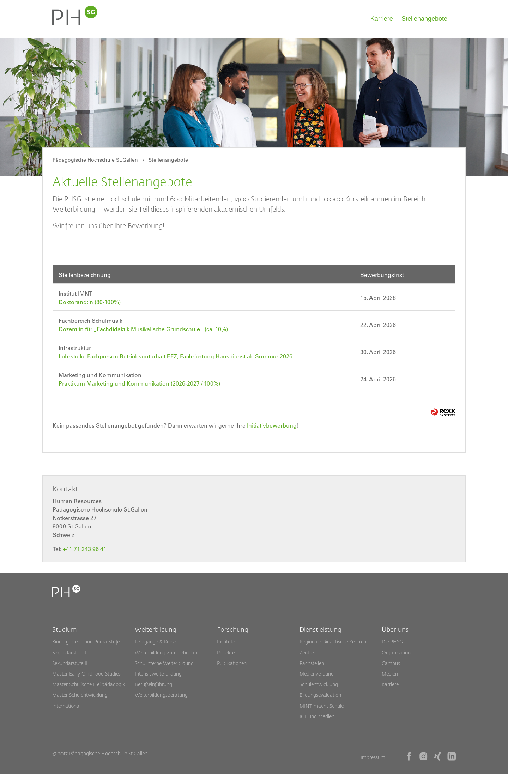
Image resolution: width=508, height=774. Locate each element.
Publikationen (232, 663)
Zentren (308, 652)
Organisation (396, 652)
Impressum (373, 757)
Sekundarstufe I (69, 652)
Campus (391, 663)
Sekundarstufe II (69, 663)
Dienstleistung (320, 629)
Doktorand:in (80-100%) (90, 302)
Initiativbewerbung (272, 425)
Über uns (395, 629)
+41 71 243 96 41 (85, 548)
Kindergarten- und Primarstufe (86, 641)
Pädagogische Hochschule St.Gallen (95, 160)
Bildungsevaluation (320, 694)
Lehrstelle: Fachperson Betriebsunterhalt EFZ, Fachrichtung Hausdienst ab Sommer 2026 (175, 356)
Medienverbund (317, 673)
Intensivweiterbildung (158, 673)
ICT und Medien (317, 716)
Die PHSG (392, 641)
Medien (390, 673)
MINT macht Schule (322, 705)
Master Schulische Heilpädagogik (88, 684)
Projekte (226, 652)
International (66, 705)
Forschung (232, 629)
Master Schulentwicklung (80, 694)
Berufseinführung (153, 684)
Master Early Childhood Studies (86, 673)
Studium (64, 629)
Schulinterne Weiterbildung (164, 663)
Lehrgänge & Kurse (155, 641)
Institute (226, 641)
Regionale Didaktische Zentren (333, 641)
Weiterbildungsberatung (161, 694)
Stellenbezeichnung (85, 274)
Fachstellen (312, 663)
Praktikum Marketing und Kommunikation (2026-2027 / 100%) (139, 383)
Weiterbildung (155, 629)
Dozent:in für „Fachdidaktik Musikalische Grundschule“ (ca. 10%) (143, 329)
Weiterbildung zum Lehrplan (166, 652)
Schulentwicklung (319, 684)
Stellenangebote (424, 18)
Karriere (381, 18)
